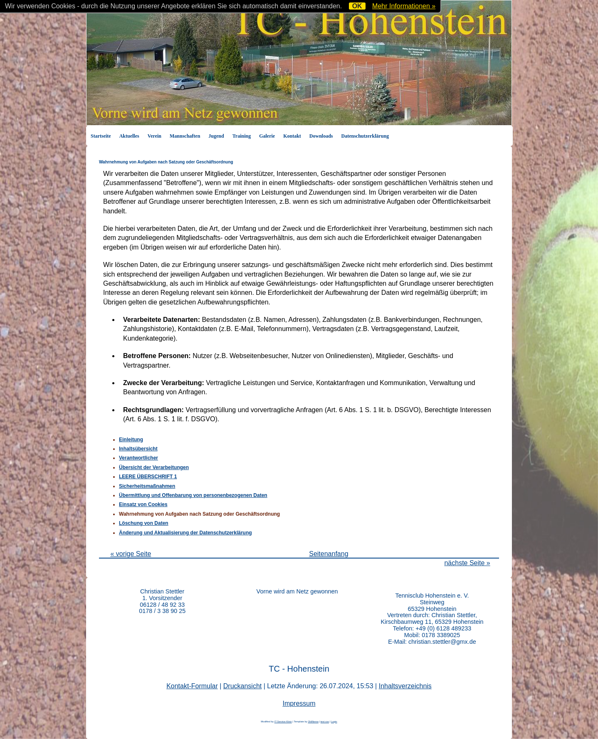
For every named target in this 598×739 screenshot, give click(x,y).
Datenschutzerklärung (365, 136)
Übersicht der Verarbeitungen (154, 467)
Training (241, 136)
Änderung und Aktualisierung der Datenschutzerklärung (185, 533)
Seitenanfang (328, 553)
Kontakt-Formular (192, 686)
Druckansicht (242, 686)
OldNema (313, 721)
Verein (154, 136)
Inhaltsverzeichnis (405, 686)
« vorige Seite (130, 553)
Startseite (101, 136)
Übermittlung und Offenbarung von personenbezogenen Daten (193, 495)
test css (325, 721)
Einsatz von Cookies (143, 504)
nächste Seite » (467, 562)
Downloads (321, 136)
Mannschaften (185, 136)
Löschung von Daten (143, 523)
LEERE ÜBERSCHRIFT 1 (148, 476)
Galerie (267, 136)
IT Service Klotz (283, 721)
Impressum (298, 703)
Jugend (216, 136)
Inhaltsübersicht (138, 449)
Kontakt (292, 136)
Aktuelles (129, 136)
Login (334, 721)
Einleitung (131, 439)
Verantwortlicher (138, 458)
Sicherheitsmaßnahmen (147, 486)
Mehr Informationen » (403, 6)
